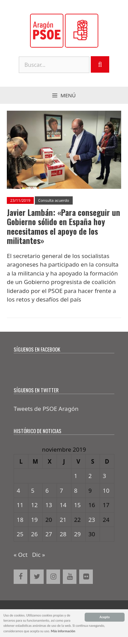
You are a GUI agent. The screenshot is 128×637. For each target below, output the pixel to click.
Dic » (38, 555)
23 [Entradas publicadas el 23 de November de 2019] (91, 520)
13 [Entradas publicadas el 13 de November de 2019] (48, 505)
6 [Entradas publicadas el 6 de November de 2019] (47, 490)
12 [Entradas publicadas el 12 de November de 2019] (34, 505)
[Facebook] (20, 576)
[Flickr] (86, 576)
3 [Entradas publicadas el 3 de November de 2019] (104, 476)
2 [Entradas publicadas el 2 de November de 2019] (90, 476)
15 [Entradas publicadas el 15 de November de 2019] (77, 505)
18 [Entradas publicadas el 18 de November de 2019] (20, 520)
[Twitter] (37, 576)
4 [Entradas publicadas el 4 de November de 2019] (18, 490)
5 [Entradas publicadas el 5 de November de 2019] (32, 490)
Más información (63, 631)
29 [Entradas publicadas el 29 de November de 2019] (77, 534)
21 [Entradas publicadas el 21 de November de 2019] (63, 520)
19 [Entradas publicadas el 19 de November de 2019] (34, 520)
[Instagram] (53, 576)
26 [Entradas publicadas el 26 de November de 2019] (34, 534)
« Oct (21, 555)
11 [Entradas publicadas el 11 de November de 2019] (20, 505)
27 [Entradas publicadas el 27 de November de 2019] (48, 534)
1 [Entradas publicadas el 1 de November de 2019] (75, 476)
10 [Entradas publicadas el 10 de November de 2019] (106, 490)
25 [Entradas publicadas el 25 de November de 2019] (20, 534)
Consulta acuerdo (53, 200)
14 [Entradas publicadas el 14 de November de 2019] (63, 505)
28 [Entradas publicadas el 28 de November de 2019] (63, 534)
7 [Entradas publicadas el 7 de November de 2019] (61, 490)
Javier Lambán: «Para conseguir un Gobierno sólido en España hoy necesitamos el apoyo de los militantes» (63, 227)
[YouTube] (69, 576)
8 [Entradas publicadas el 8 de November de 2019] (75, 490)
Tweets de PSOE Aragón (46, 409)
